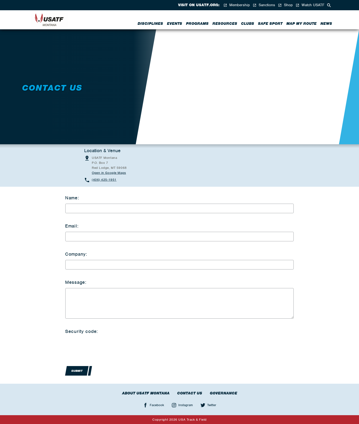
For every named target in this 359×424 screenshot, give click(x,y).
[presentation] (101, 346)
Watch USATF (310, 5)
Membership (236, 5)
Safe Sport (270, 23)
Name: (72, 198)
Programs (197, 23)
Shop (285, 5)
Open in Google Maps (109, 173)
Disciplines (150, 23)
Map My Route (301, 23)
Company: (76, 254)
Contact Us (189, 393)
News (326, 23)
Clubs (247, 23)
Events (174, 23)
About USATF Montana (145, 393)
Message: (76, 282)
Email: (71, 226)
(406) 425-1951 (104, 180)
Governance (223, 393)
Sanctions (264, 5)
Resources (224, 23)
